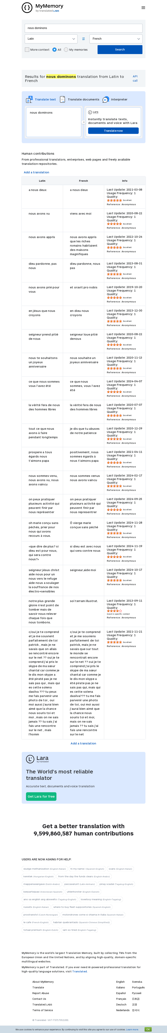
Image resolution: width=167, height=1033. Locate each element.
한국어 (136, 1010)
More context (37, 49)
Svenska (137, 981)
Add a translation (36, 172)
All (56, 49)
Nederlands (123, 1010)
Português (138, 987)
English (120, 981)
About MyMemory (43, 981)
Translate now (113, 130)
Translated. (80, 971)
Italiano (120, 987)
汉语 (134, 1004)
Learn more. (132, 1029)
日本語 (136, 998)
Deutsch (121, 1004)
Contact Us (39, 998)
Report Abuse (40, 993)
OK (148, 1029)
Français (121, 998)
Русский (136, 993)
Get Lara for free (41, 796)
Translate (38, 987)
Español (121, 993)
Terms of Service (42, 1010)
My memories (76, 49)
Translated (42, 1004)
